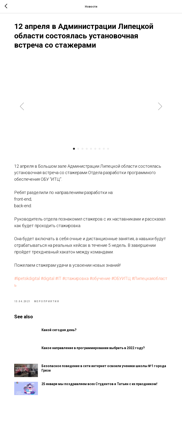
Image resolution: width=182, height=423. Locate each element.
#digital (48, 278)
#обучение (101, 278)
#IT (59, 278)
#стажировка (76, 278)
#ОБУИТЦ (122, 278)
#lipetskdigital (28, 278)
